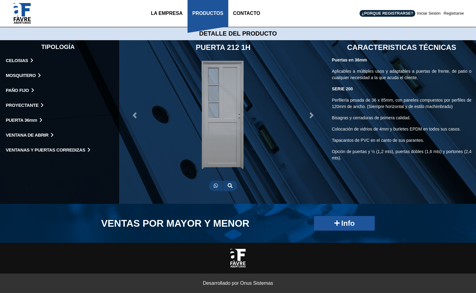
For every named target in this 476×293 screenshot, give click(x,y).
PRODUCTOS (207, 19)
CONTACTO (246, 19)
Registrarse (454, 13)
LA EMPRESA (165, 19)
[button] (134, 115)
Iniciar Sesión (428, 13)
